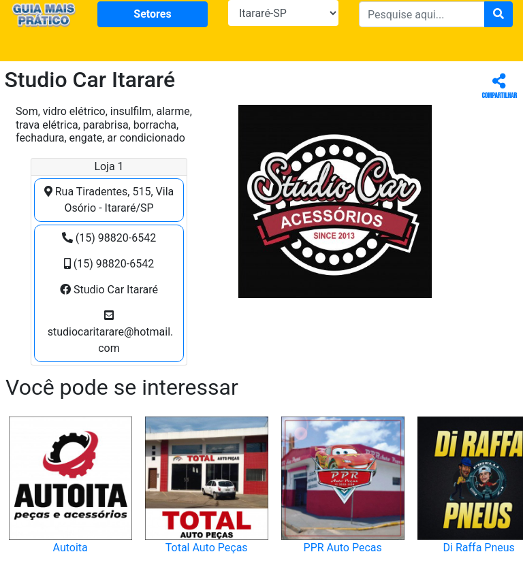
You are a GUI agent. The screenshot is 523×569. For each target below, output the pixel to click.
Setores (152, 13)
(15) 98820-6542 (109, 237)
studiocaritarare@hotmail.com (109, 332)
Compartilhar (499, 87)
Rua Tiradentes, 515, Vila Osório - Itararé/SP (109, 199)
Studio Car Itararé (109, 289)
